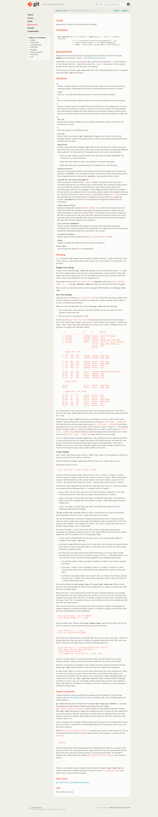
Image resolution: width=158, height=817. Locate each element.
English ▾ (125, 10)
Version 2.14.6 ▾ (62, 10)
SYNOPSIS (34, 42)
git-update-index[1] (77, 697)
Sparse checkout (37, 52)
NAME (33, 40)
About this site (37, 807)
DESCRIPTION (36, 45)
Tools (30, 21)
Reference (32, 25)
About (30, 15)
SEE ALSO (34, 54)
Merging (34, 50)
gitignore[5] (85, 782)
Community (33, 31)
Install (30, 28)
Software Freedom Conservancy (120, 807)
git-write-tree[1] (62, 782)
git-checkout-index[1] (96, 58)
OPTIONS (34, 47)
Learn (30, 18)
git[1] (67, 792)
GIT (32, 57)
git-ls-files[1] (74, 782)
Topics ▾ (117, 10)
